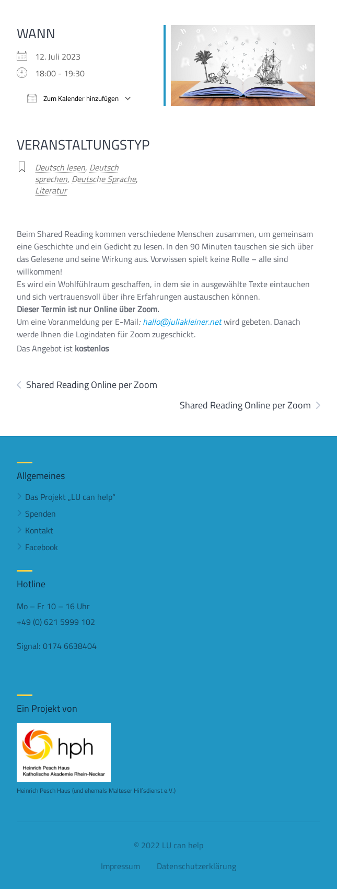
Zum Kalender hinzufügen (73, 98)
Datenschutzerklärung (196, 866)
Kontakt (39, 530)
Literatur (51, 190)
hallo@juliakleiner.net (182, 321)
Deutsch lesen (60, 167)
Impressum (120, 866)
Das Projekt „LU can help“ (70, 497)
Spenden (40, 513)
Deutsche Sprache (104, 179)
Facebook (41, 547)
